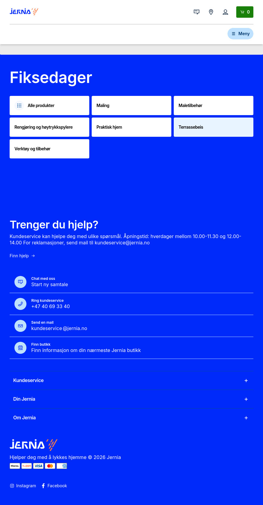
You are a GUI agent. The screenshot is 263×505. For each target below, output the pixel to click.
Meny (240, 33)
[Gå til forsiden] (24, 12)
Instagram (23, 485)
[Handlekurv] (244, 12)
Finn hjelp (22, 255)
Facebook (54, 485)
